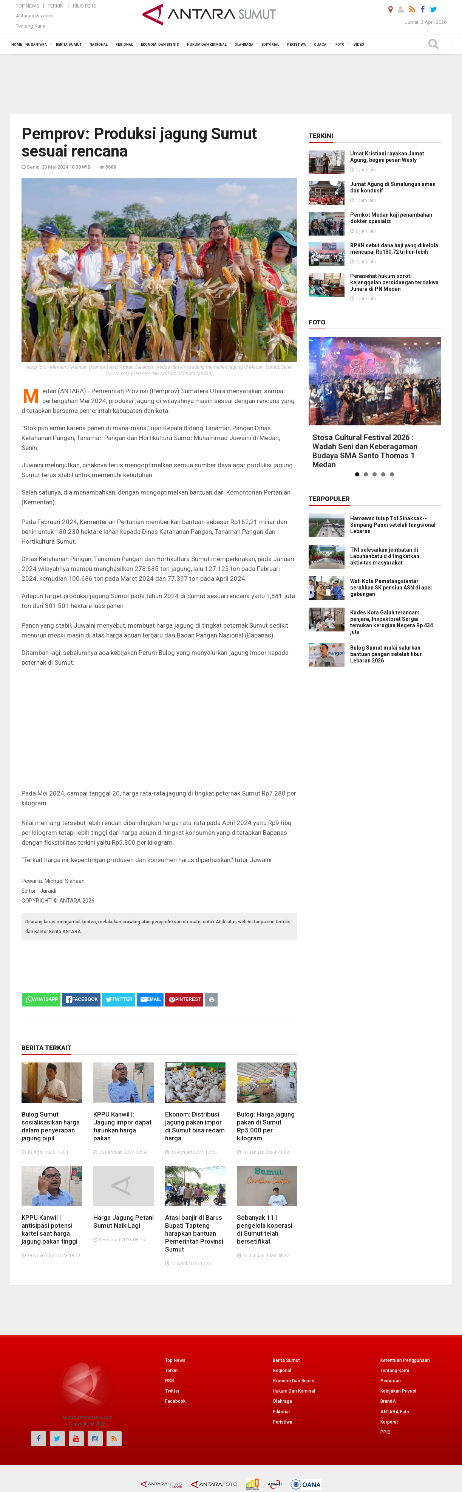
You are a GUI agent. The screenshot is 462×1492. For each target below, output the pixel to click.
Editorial (281, 1411)
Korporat (389, 1422)
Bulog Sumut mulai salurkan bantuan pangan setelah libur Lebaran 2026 (386, 654)
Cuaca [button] (320, 45)
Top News (27, 6)
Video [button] (359, 45)
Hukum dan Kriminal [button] (207, 45)
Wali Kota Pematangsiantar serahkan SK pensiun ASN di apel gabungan (391, 587)
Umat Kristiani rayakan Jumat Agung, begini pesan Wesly (387, 156)
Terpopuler (329, 499)
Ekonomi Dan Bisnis (293, 1380)
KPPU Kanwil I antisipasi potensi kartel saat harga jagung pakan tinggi (49, 1229)
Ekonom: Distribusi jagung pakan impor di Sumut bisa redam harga (195, 1126)
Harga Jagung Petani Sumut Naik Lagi (123, 1221)
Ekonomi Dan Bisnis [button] (160, 45)
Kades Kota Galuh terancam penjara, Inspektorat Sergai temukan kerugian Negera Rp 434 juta (391, 622)
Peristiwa (282, 1422)
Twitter (172, 1391)
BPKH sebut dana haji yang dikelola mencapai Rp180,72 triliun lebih (394, 248)
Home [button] (16, 45)
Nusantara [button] (36, 45)
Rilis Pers (84, 6)
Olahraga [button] (244, 45)
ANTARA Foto (394, 1411)
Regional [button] (124, 45)
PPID (385, 1432)
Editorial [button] (270, 45)
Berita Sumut (286, 1360)
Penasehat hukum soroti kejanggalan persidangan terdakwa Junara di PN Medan (394, 282)
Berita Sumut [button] (69, 45)
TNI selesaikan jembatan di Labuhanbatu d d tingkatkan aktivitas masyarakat (384, 556)
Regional (282, 1370)
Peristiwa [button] (296, 45)
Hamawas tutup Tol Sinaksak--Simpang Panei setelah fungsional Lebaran (393, 524)
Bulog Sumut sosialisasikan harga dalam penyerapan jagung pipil (51, 1126)
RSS (169, 1380)
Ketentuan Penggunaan (405, 1360)
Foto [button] (340, 45)
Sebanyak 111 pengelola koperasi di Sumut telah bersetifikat (264, 1229)
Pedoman (390, 1380)
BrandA (388, 1401)
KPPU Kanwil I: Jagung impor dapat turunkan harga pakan (122, 1126)
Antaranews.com (34, 16)
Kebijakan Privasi (398, 1391)
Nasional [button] (99, 45)
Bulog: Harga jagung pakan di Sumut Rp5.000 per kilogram (266, 1126)
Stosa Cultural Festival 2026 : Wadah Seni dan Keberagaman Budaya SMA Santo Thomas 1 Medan (364, 451)
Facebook (175, 1401)
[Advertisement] (231, 83)
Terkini (56, 6)
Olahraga (282, 1401)
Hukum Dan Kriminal (294, 1391)
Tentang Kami (30, 26)
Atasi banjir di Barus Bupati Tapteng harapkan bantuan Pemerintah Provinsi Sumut (194, 1233)
